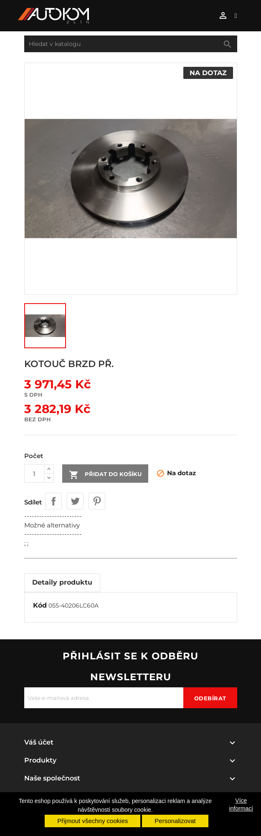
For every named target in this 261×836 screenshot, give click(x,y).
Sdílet (53, 501)
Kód (40, 605)
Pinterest (97, 501)
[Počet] (34, 473)
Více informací (241, 804)
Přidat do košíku (105, 475)
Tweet (75, 501)
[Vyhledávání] (130, 43)
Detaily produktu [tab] (62, 582)
